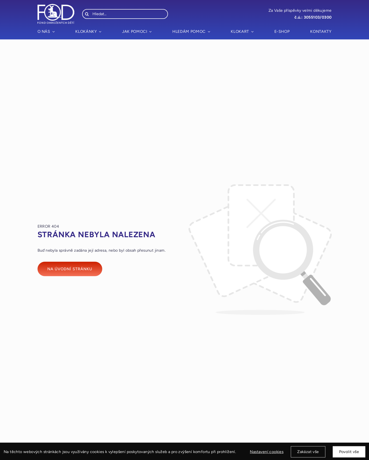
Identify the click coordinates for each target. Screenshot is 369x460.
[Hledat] (87, 14)
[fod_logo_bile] (56, 5)
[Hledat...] (125, 14)
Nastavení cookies (266, 454)
